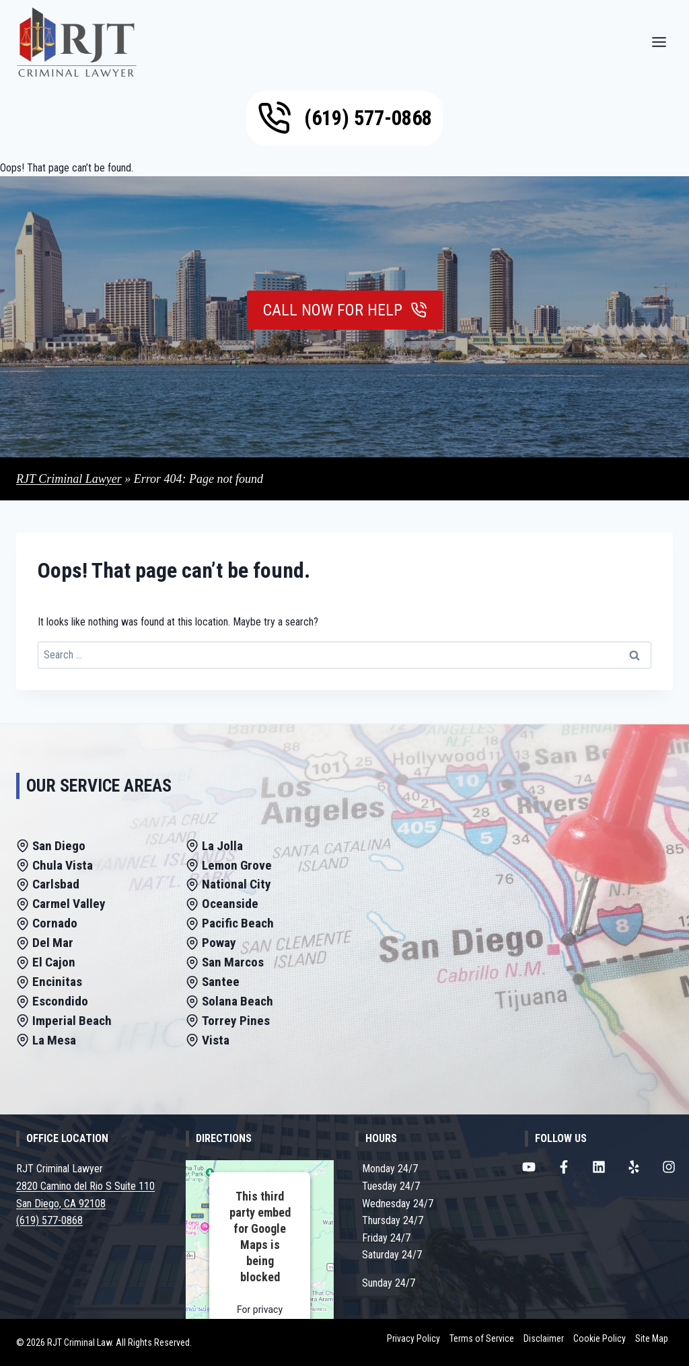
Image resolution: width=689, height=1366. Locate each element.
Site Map (651, 1338)
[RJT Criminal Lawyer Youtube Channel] (529, 1167)
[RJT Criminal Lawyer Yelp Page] (634, 1167)
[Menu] (659, 42)
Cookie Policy (599, 1338)
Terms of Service (481, 1338)
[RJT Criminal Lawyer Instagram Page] (669, 1167)
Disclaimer (543, 1338)
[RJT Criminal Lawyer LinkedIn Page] (599, 1167)
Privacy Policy (413, 1338)
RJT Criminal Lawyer (69, 479)
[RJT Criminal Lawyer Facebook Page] (564, 1167)
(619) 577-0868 (49, 1220)
